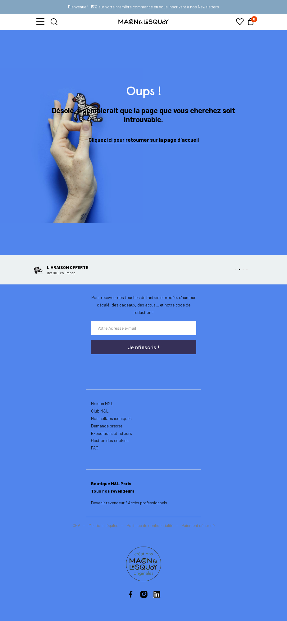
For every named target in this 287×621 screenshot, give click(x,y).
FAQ (94, 447)
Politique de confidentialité (150, 525)
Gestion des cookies (110, 440)
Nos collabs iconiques (111, 418)
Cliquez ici (100, 139)
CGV (76, 525)
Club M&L (100, 410)
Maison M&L (102, 403)
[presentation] (128, 367)
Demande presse (106, 425)
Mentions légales (104, 525)
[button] (40, 22)
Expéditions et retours (111, 433)
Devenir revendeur (108, 502)
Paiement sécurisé (198, 525)
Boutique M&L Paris (111, 483)
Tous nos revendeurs (112, 491)
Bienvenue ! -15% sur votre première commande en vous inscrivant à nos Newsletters (143, 6)
